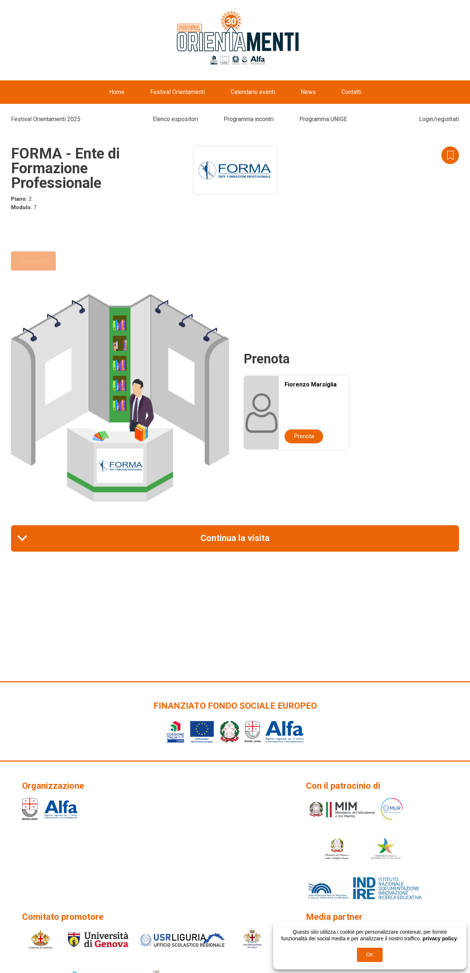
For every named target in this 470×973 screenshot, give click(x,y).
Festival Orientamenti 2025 (45, 119)
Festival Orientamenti (177, 91)
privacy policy (440, 938)
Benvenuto (33, 260)
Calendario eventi (253, 91)
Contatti (351, 91)
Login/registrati (439, 119)
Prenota (304, 436)
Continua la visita (235, 538)
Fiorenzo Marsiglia (311, 384)
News (308, 91)
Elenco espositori (175, 119)
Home (116, 91)
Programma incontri (249, 119)
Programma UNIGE (323, 119)
